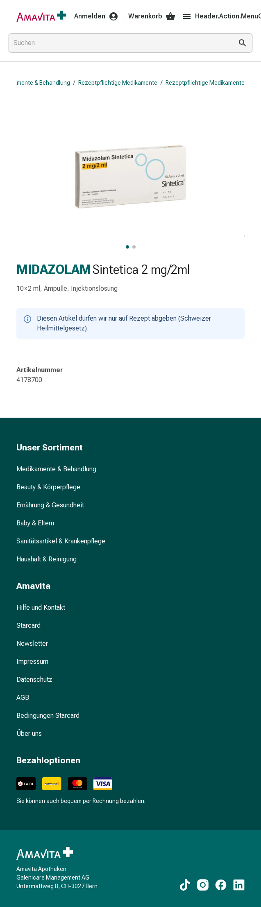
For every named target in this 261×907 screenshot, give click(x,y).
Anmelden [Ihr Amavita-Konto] (96, 16)
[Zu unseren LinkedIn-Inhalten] (239, 885)
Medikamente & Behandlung (56, 469)
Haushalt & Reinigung (46, 559)
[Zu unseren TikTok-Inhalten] (185, 885)
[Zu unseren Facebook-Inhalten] (221, 885)
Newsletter (32, 643)
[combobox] (119, 43)
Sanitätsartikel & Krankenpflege (60, 541)
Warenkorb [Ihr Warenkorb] (151, 16)
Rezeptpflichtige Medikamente (117, 82)
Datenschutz (34, 679)
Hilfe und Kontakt (40, 607)
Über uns (29, 733)
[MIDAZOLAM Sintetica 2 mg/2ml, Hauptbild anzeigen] (127, 247)
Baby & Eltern (35, 523)
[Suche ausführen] (242, 43)
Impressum (32, 661)
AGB (22, 697)
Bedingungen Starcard (47, 715)
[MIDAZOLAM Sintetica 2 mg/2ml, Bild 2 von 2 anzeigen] (134, 247)
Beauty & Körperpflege (48, 487)
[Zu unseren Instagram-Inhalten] (203, 885)
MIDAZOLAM (53, 269)
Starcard (28, 625)
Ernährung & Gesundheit (50, 505)
